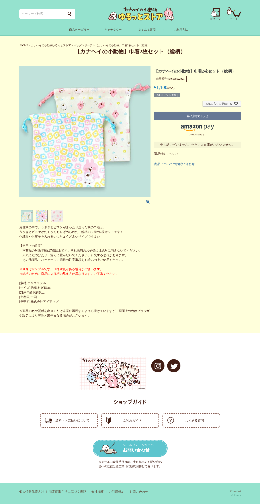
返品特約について (166, 154)
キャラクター (113, 29)
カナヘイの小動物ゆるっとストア (51, 45)
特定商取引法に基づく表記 (67, 491)
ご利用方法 (181, 29)
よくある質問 (147, 29)
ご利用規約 (116, 491)
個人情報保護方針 (31, 491)
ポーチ (88, 45)
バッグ (78, 45)
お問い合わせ (138, 491)
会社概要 (97, 491)
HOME (24, 45)
